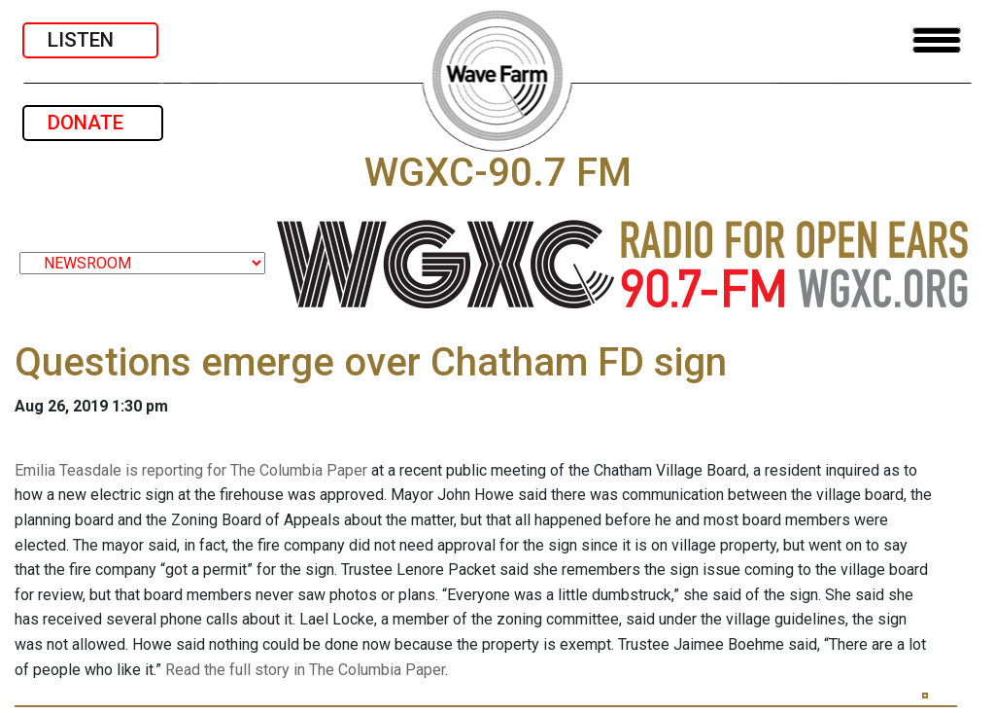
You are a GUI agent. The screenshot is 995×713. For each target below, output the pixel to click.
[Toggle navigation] (937, 40)
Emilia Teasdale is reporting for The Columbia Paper (191, 470)
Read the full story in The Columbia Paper (305, 669)
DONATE (93, 122)
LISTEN (90, 40)
